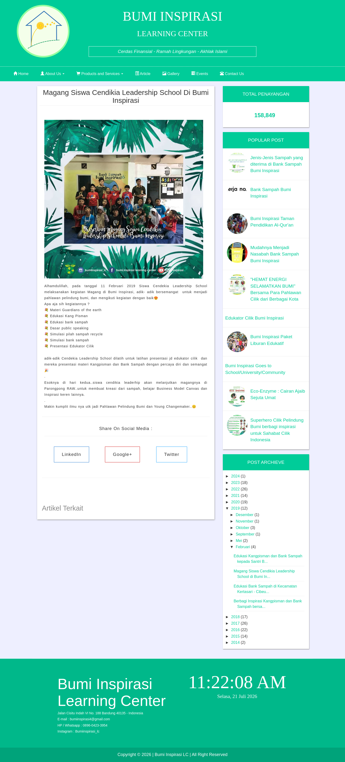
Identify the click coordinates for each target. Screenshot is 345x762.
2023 (236, 483)
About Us (52, 74)
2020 (236, 502)
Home (21, 74)
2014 (236, 642)
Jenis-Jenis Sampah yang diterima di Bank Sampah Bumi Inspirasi (276, 164)
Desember (245, 515)
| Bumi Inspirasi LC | (171, 754)
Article (142, 74)
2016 (236, 630)
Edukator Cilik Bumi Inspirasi (254, 317)
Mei (239, 541)
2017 (236, 623)
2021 (236, 496)
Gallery (170, 74)
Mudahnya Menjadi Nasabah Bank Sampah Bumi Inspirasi (274, 254)
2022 (236, 489)
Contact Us (232, 74)
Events (199, 74)
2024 (236, 476)
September (246, 534)
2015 (236, 636)
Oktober (243, 528)
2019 (236, 508)
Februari (243, 547)
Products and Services (99, 74)
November (245, 521)
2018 (236, 617)
